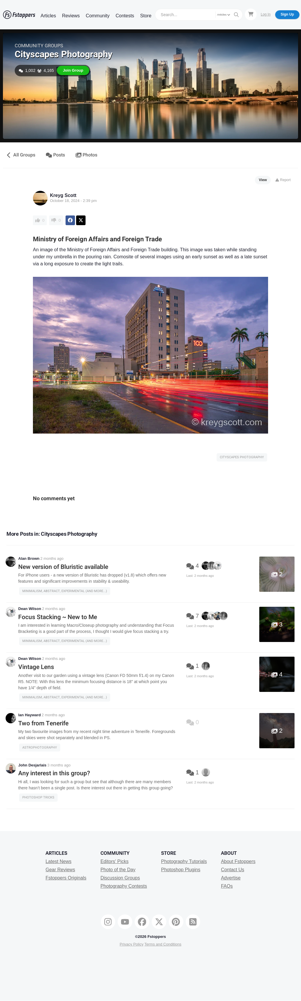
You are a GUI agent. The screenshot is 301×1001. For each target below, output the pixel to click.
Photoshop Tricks (38, 797)
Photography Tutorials (184, 861)
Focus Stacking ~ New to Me (57, 617)
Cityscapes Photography (63, 54)
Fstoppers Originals (66, 877)
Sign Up (287, 14)
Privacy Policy (131, 944)
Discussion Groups (120, 877)
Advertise (231, 877)
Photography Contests (124, 886)
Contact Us (232, 869)
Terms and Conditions (162, 944)
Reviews (71, 15)
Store (145, 15)
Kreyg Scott (63, 195)
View (263, 180)
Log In (265, 14)
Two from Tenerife (43, 723)
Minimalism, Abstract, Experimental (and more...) (64, 591)
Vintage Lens (36, 667)
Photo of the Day (118, 869)
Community (98, 15)
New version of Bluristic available (63, 567)
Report (282, 180)
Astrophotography (39, 747)
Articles (48, 15)
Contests (125, 15)
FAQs (227, 886)
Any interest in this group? (54, 773)
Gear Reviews (60, 869)
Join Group (73, 70)
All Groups (20, 155)
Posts (55, 155)
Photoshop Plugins (180, 869)
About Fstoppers (238, 861)
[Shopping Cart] (251, 14)
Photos (87, 155)
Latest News (58, 861)
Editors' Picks (115, 861)
